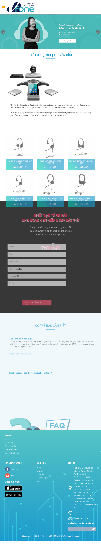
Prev (3, 32)
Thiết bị (39, 481)
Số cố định (40, 475)
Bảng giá (40, 471)
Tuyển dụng (9, 443)
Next (98, 32)
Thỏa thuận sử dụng (12, 453)
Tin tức (7, 439)
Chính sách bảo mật (12, 446)
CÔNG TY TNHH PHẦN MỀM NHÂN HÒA (49, 536)
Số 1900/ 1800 (42, 478)
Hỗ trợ (39, 468)
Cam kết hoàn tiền (11, 450)
